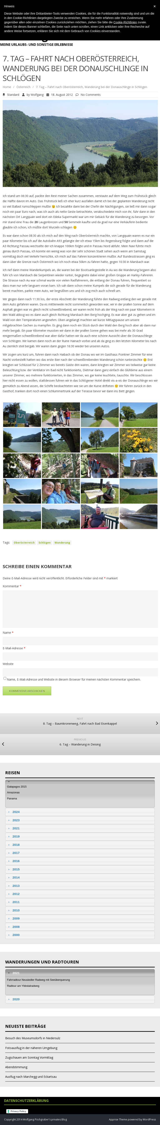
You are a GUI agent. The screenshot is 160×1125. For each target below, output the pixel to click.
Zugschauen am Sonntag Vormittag (29, 1057)
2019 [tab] (13, 836)
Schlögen (45, 542)
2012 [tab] (13, 894)
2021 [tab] (13, 828)
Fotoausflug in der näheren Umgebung (31, 1048)
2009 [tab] (13, 918)
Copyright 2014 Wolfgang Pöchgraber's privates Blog (35, 1119)
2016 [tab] (13, 861)
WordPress (149, 1119)
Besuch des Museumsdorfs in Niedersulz (32, 1038)
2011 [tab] (13, 902)
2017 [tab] (13, 853)
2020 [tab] (13, 999)
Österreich (23, 87)
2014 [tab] (13, 877)
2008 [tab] (13, 926)
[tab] (80, 781)
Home (7, 87)
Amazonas (13, 792)
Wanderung (62, 542)
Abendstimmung (16, 1067)
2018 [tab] (13, 844)
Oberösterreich (24, 542)
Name (8, 633)
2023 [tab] (13, 820)
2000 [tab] (13, 935)
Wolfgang (37, 95)
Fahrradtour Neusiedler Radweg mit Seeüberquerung (38, 979)
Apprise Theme (118, 1119)
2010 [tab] (13, 910)
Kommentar (12, 586)
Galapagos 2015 (17, 786)
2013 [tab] (13, 885)
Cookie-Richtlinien (125, 22)
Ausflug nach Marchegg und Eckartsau (31, 1077)
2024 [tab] (13, 812)
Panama (12, 798)
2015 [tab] (13, 869)
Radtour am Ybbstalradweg (23, 985)
